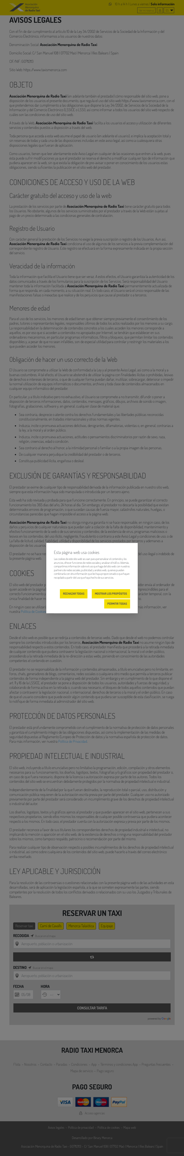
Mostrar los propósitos (111, 593)
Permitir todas (117, 603)
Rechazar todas (73, 593)
